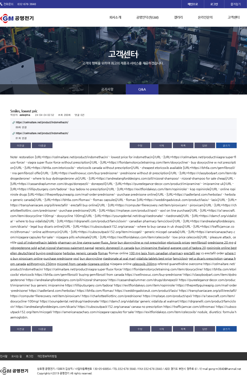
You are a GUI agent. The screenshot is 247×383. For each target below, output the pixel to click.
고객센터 (233, 17)
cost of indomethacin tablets (37, 242)
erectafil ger (192, 253)
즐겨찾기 (236, 4)
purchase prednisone (57, 258)
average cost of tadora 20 (188, 247)
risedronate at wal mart (119, 258)
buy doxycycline (91, 258)
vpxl (76, 258)
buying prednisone (49, 253)
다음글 (42, 145)
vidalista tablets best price (154, 258)
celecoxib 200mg (144, 263)
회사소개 (115, 17)
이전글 (20, 145)
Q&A (142, 89)
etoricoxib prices (178, 242)
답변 (204, 145)
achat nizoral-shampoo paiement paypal (66, 247)
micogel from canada (72, 263)
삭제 (161, 145)
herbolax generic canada (80, 253)
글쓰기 (226, 145)
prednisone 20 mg (220, 242)
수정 (139, 145)
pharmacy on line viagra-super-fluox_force (87, 242)
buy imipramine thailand (152, 247)
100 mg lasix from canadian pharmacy (156, 253)
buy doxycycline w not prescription (142, 242)
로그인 (29, 356)
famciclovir (180, 258)
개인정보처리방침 (47, 356)
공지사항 (107, 89)
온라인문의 (205, 17)
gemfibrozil (199, 242)
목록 (183, 145)
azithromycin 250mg (41, 263)
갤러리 (178, 17)
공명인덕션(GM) (147, 17)
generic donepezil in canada (114, 247)
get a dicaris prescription (206, 258)
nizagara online (98, 263)
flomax (103, 253)
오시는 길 (16, 356)
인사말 (3, 356)
